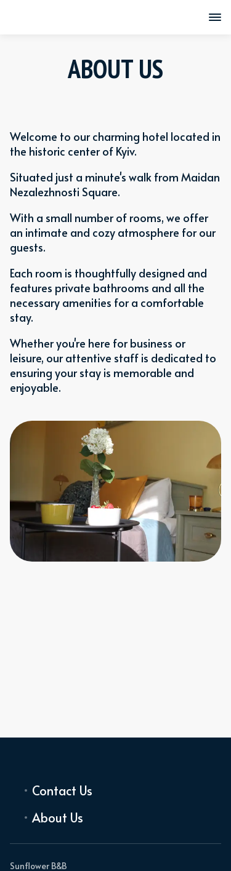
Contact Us (62, 790)
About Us (57, 817)
